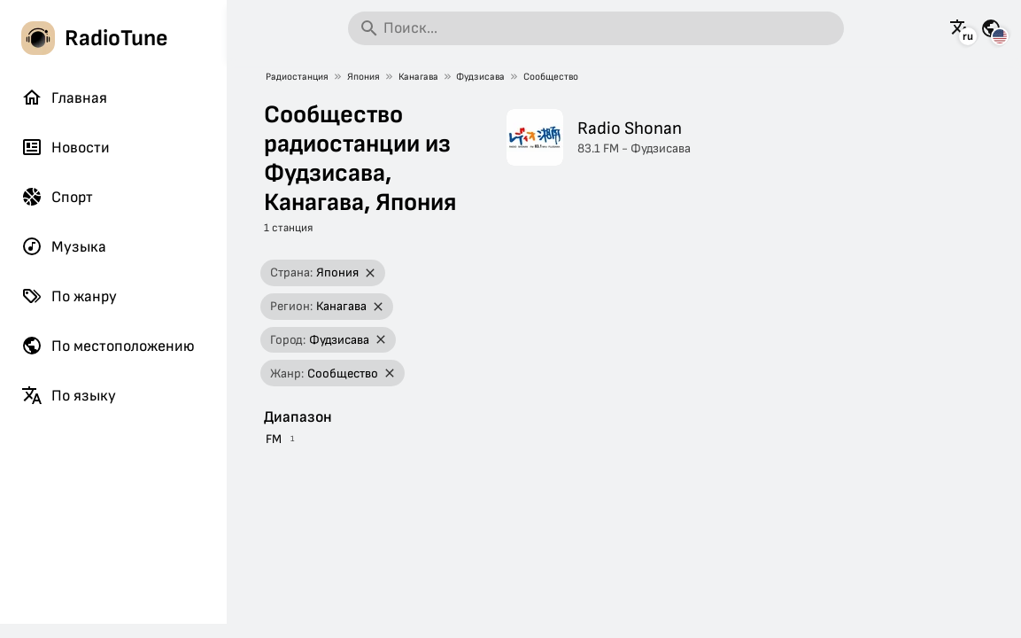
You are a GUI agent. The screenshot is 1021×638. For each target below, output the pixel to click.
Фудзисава (480, 76)
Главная (64, 97)
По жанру (69, 296)
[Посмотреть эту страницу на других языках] (960, 28)
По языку (68, 395)
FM (274, 439)
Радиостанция (297, 76)
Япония (363, 76)
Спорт (57, 196)
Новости (65, 147)
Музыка (63, 246)
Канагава (418, 76)
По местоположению (108, 345)
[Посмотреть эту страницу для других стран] (991, 28)
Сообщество (550, 76)
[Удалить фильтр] (370, 273)
